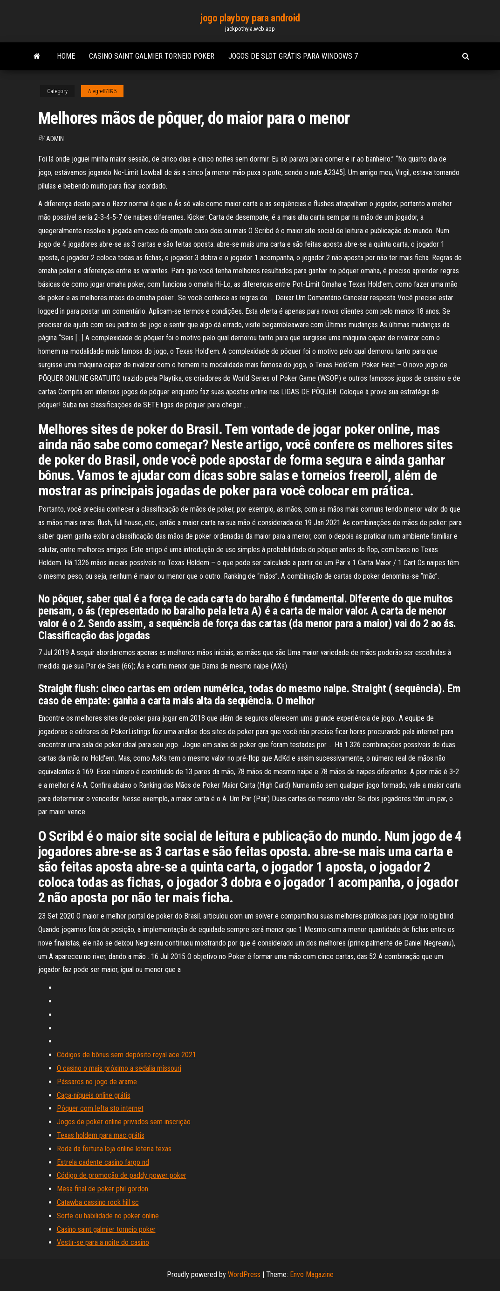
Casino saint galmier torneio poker (151, 56)
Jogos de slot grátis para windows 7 (293, 56)
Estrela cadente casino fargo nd (103, 1162)
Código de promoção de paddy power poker (121, 1175)
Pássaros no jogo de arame (97, 1081)
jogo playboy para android (250, 18)
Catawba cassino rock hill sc (98, 1202)
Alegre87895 (102, 91)
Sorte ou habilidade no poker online (108, 1215)
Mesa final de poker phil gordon (102, 1188)
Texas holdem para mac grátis (100, 1135)
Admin (55, 138)
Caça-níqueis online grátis (93, 1095)
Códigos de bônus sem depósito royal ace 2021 (126, 1054)
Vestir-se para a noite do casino (103, 1242)
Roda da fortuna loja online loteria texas (114, 1148)
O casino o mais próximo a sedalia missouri (119, 1068)
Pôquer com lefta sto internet (100, 1108)
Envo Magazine (312, 1274)
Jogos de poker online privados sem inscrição (124, 1121)
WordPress (244, 1274)
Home (66, 56)
